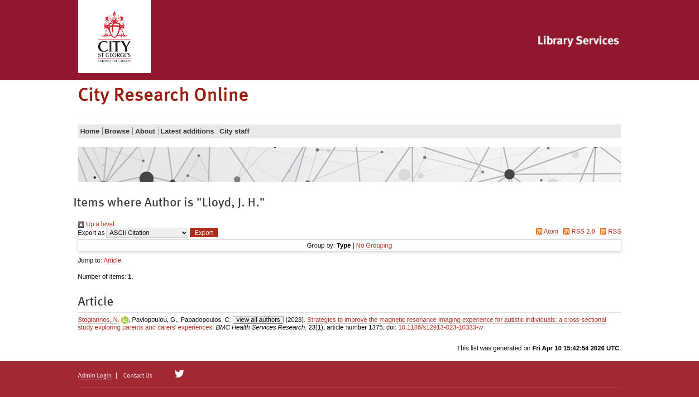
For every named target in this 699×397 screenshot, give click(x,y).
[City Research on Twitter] (179, 374)
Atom (546, 231)
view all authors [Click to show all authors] (258, 319)
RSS (609, 231)
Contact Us (138, 376)
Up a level (96, 224)
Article (112, 260)
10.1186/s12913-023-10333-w (440, 327)
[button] (203, 232)
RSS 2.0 (577, 231)
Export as (91, 232)
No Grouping (374, 245)
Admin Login (95, 376)
